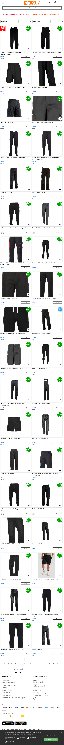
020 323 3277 (37, 690)
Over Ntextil (5, 680)
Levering (4, 688)
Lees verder (37, 734)
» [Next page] (38, 659)
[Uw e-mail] (28, 669)
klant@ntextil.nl (38, 682)
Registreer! (18, 672)
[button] (49, 2)
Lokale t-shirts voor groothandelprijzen (13, 698)
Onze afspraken (6, 695)
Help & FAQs (6, 693)
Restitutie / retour (7, 690)
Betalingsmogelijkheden (9, 685)
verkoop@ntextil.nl (39, 686)
